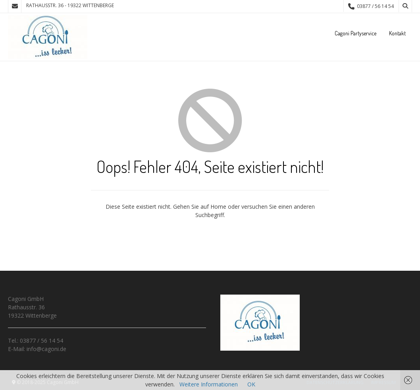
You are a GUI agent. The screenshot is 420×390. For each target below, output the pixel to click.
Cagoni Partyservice (355, 33)
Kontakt (397, 33)
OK (251, 384)
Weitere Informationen (208, 384)
